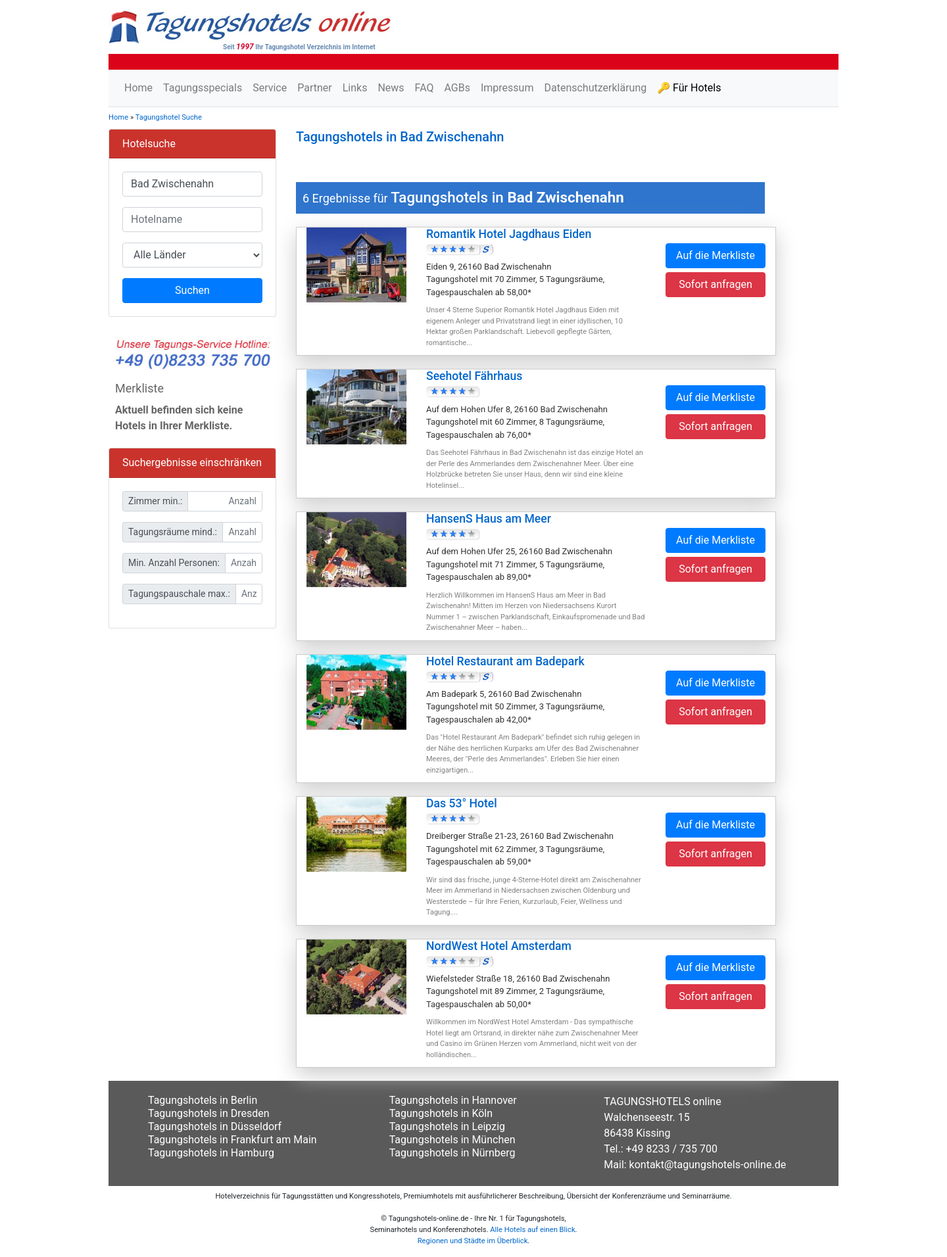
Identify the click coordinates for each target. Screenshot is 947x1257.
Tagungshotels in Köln (441, 1113)
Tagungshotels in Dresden (209, 1113)
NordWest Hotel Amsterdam (498, 946)
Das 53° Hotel (461, 803)
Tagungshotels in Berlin (202, 1100)
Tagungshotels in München (452, 1139)
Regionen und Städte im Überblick (473, 1241)
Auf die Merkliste (715, 255)
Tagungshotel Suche (168, 117)
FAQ (424, 88)
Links (355, 88)
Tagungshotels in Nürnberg (452, 1153)
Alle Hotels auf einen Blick (532, 1229)
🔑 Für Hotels (689, 88)
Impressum (507, 88)
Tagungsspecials (202, 88)
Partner (314, 88)
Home (138, 88)
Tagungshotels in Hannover (453, 1100)
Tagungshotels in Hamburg (211, 1153)
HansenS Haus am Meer (488, 518)
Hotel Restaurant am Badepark (505, 661)
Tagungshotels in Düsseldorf (214, 1126)
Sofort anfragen (715, 284)
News (390, 88)
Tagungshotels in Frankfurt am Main (232, 1139)
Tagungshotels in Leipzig (447, 1126)
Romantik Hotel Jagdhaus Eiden (508, 234)
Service (270, 88)
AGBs (457, 88)
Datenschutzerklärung (595, 88)
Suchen (192, 290)
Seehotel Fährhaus (474, 376)
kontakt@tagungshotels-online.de (708, 1164)
